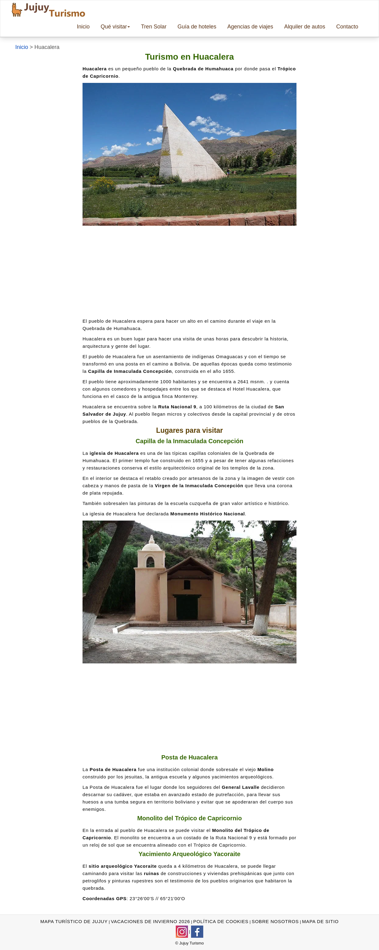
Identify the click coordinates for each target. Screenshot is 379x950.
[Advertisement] (189, 271)
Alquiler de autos (304, 27)
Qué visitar (115, 27)
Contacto (347, 27)
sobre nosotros (275, 921)
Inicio (83, 27)
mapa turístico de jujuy (74, 921)
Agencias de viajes (250, 27)
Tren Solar (153, 27)
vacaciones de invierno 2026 (150, 921)
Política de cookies (220, 921)
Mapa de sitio (320, 921)
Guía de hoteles (197, 27)
